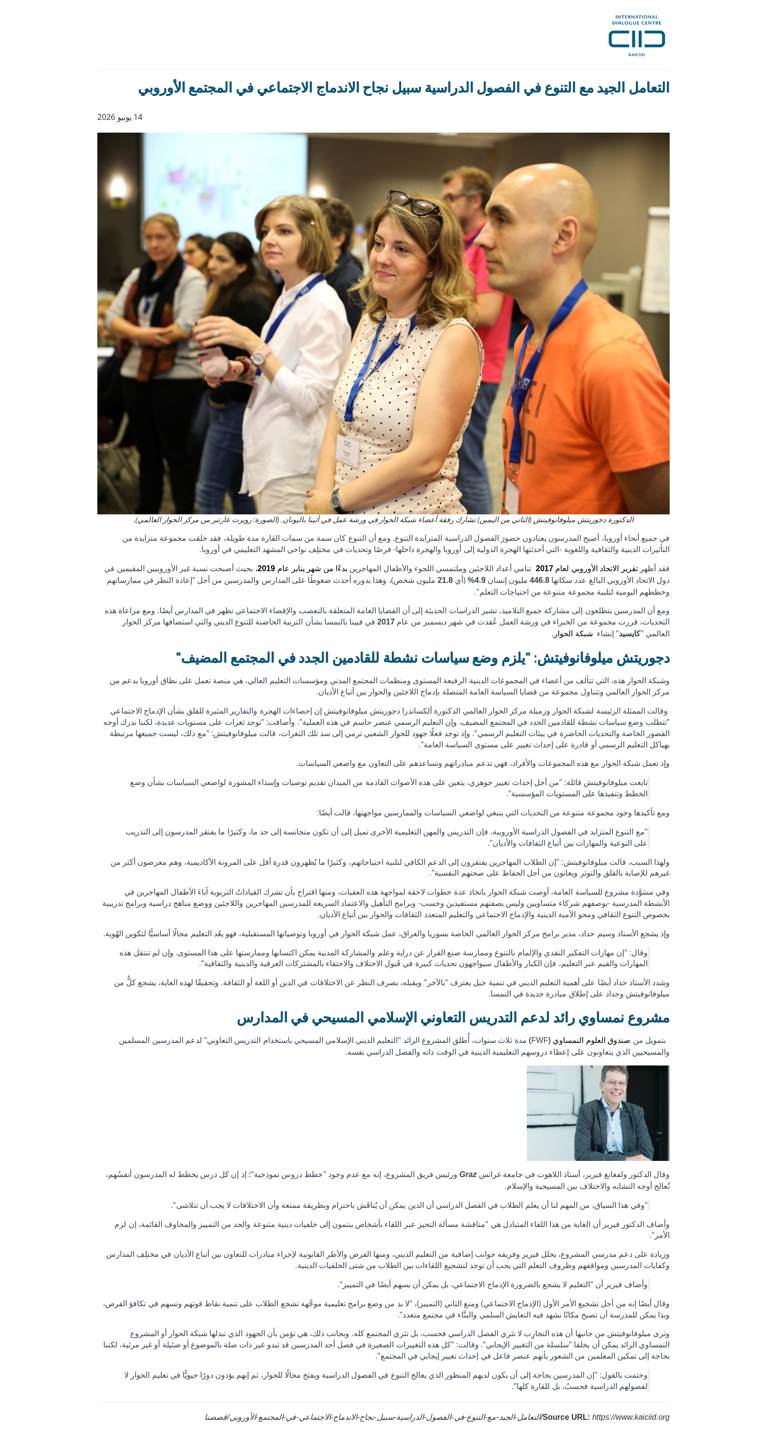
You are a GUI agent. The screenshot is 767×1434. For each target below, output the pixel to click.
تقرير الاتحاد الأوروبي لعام (586, 568)
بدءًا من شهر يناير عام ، (301, 568)
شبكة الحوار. (572, 633)
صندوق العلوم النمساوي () (580, 1040)
